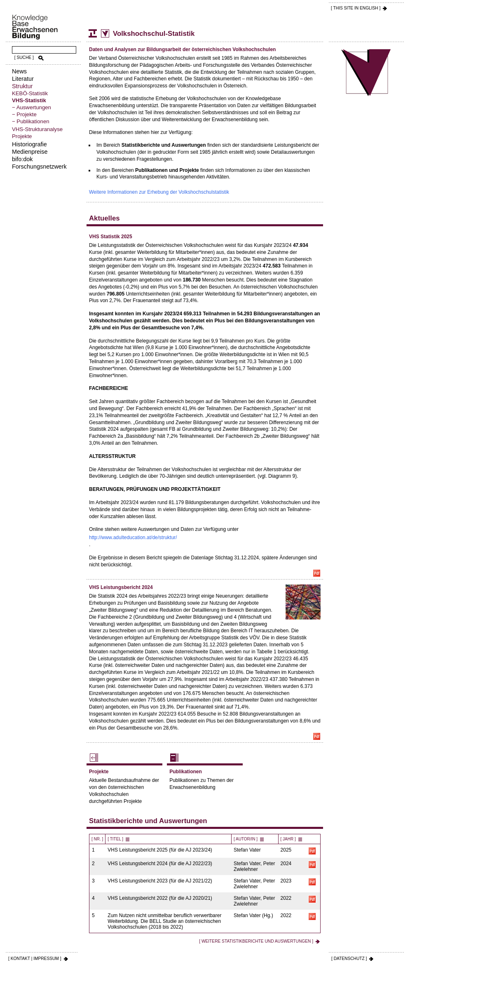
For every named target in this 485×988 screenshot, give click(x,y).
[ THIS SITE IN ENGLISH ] (355, 8)
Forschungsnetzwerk (39, 166)
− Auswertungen (31, 107)
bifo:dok (22, 159)
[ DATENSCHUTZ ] (349, 958)
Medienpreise (29, 151)
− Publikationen (30, 121)
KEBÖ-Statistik (30, 93)
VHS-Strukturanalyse (37, 129)
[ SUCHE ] (24, 57)
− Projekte (24, 114)
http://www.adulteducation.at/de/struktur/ (133, 537)
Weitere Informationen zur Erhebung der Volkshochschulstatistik (159, 192)
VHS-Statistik (29, 100)
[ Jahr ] (288, 839)
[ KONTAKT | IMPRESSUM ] (34, 958)
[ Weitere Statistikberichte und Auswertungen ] (256, 941)
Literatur (23, 78)
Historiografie (29, 144)
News (19, 71)
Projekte (22, 136)
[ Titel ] (115, 839)
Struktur (22, 86)
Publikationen (185, 771)
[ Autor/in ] (246, 839)
